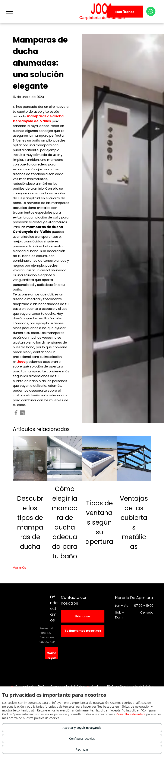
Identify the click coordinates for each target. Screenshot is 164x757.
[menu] (9, 11)
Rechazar (82, 749)
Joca (21, 361)
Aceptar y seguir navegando (82, 728)
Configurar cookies (82, 738)
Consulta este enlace (130, 714)
